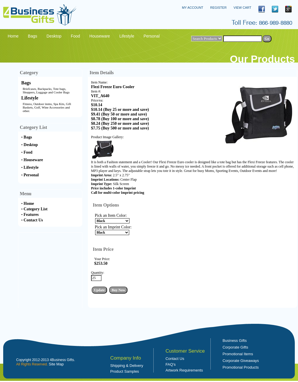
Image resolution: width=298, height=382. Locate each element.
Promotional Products (241, 367)
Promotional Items (238, 354)
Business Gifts (235, 340)
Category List (35, 209)
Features (31, 214)
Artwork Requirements (184, 370)
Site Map (56, 364)
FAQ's (171, 364)
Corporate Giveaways (241, 360)
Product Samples (124, 371)
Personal (31, 175)
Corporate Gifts (235, 347)
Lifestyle (29, 97)
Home (29, 203)
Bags (26, 82)
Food (28, 152)
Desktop (31, 145)
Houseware (33, 160)
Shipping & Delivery (126, 365)
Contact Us (33, 220)
